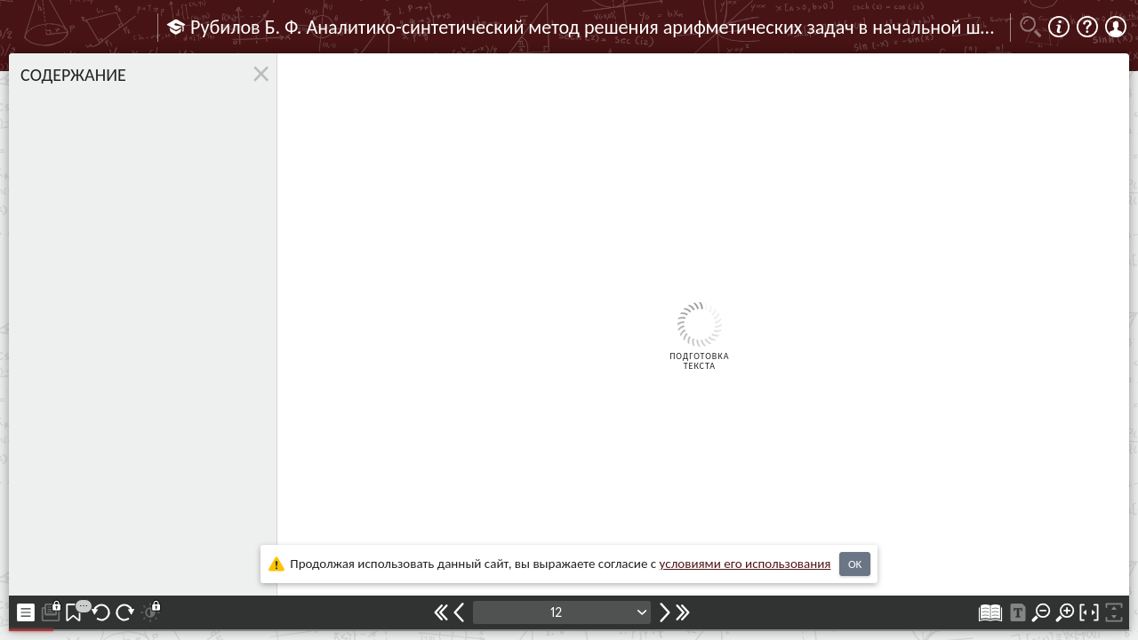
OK (855, 564)
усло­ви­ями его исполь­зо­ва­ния (745, 564)
